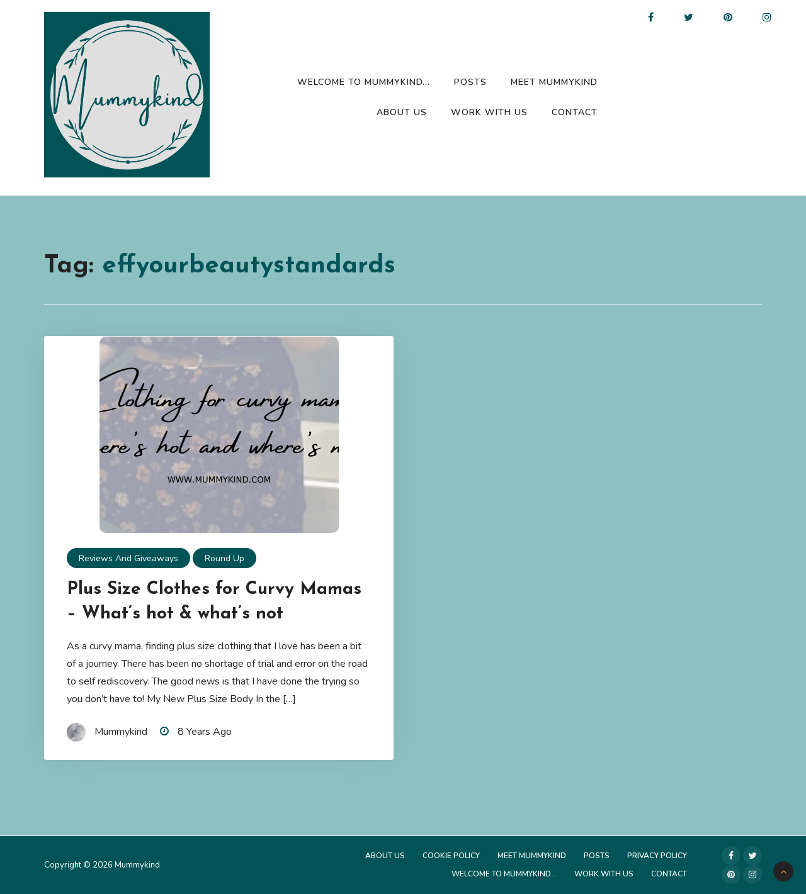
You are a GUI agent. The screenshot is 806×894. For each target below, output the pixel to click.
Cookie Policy (451, 856)
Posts (470, 82)
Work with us (489, 112)
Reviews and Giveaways (128, 558)
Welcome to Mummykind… (363, 82)
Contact (575, 112)
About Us (402, 112)
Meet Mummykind (554, 82)
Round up (224, 558)
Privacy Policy (657, 856)
